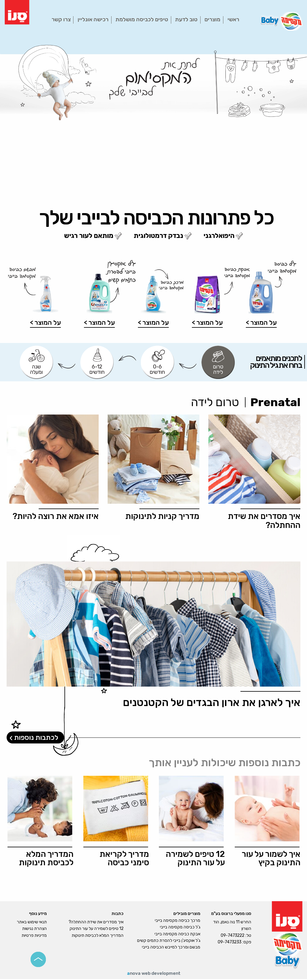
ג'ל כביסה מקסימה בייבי (180, 927)
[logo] (16, 12)
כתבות (118, 913)
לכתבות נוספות (36, 737)
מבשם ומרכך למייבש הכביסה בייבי (171, 947)
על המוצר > (261, 322)
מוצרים (212, 19)
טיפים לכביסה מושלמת (141, 19)
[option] (153, 125)
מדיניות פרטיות (34, 935)
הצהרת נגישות (34, 928)
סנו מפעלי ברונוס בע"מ (231, 913)
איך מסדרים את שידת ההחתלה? (96, 922)
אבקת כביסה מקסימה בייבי (177, 933)
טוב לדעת (186, 19)
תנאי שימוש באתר (32, 922)
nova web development (153, 973)
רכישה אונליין (93, 19)
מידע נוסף (38, 913)
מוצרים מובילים (186, 913)
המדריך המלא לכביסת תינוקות (98, 935)
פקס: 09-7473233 (234, 942)
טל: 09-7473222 (236, 935)
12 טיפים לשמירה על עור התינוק (97, 928)
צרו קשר (61, 19)
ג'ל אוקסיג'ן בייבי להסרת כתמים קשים (168, 940)
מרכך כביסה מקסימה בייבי (177, 920)
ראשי (233, 19)
